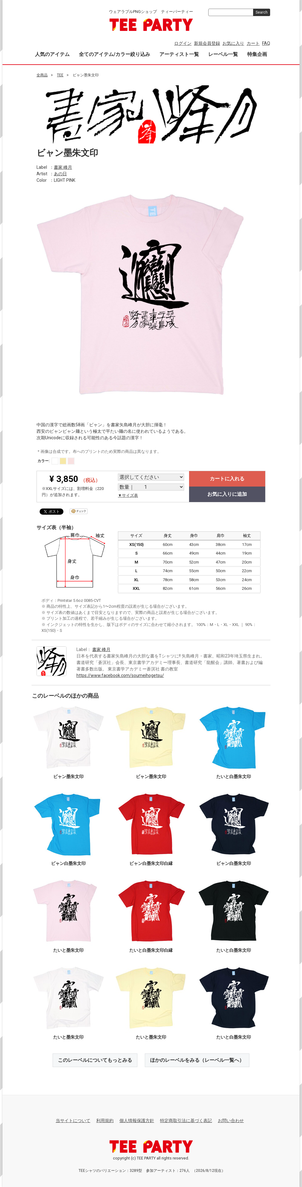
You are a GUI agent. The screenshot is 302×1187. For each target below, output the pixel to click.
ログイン (183, 43)
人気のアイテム (52, 54)
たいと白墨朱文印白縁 (151, 949)
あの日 (60, 173)
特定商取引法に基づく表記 (186, 1120)
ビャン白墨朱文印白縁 (151, 863)
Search (262, 12)
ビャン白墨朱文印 (68, 863)
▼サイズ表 (128, 495)
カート (253, 43)
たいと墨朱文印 (68, 949)
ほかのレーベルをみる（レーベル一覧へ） (197, 1060)
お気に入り (233, 43)
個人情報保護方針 (136, 1120)
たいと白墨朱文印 (233, 776)
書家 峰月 (63, 166)
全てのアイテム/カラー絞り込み (114, 54)
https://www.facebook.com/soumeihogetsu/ (120, 675)
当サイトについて (73, 1120)
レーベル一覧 (223, 54)
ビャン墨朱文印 (68, 776)
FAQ (266, 43)
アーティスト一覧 (179, 54)
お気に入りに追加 (227, 494)
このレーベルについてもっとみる (95, 1060)
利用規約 (105, 1120)
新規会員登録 (207, 43)
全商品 (42, 75)
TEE (60, 75)
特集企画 (257, 54)
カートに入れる (227, 479)
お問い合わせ (231, 1120)
